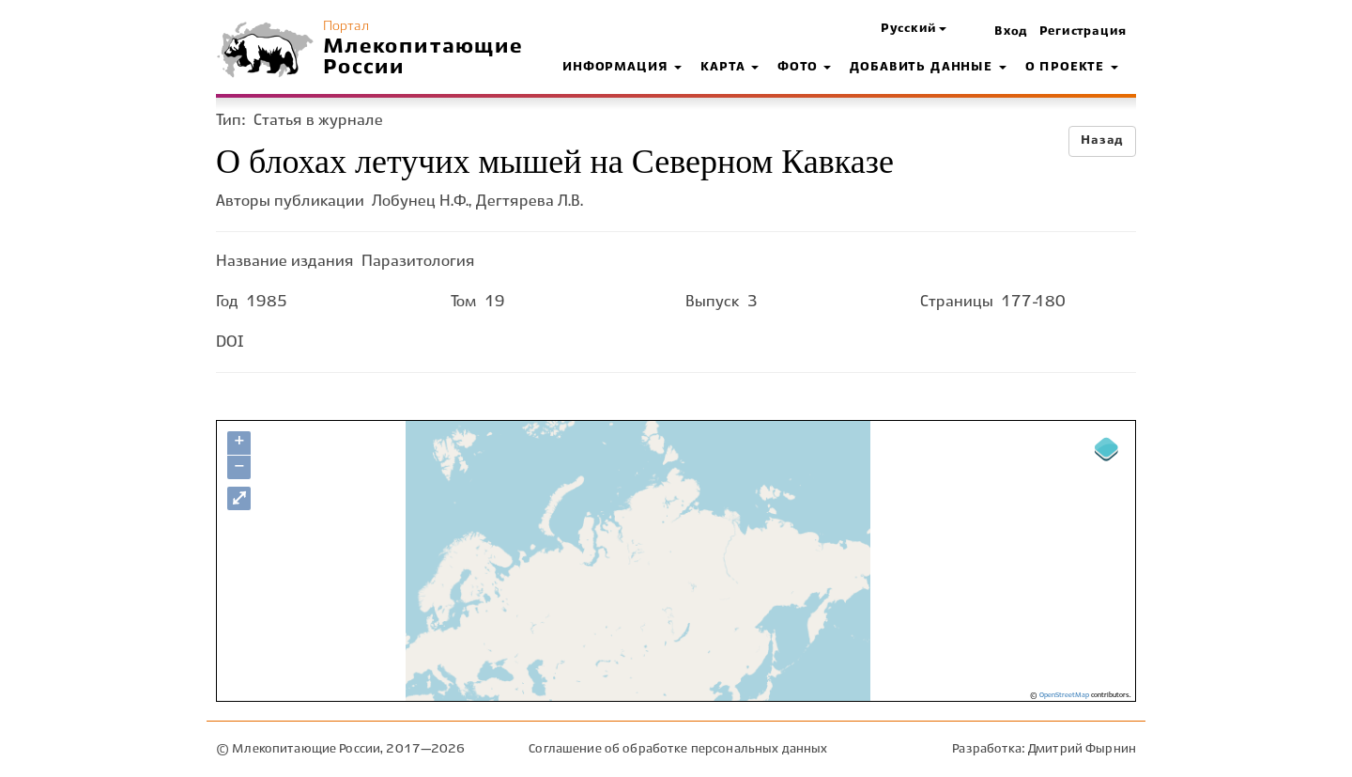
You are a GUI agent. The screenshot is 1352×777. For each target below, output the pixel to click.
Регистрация (1083, 32)
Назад (1102, 141)
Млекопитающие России (423, 57)
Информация (622, 67)
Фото (804, 67)
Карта (729, 67)
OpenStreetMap (1064, 695)
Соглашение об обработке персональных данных (678, 749)
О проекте (1071, 67)
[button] (913, 29)
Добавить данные (928, 67)
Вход (1011, 32)
